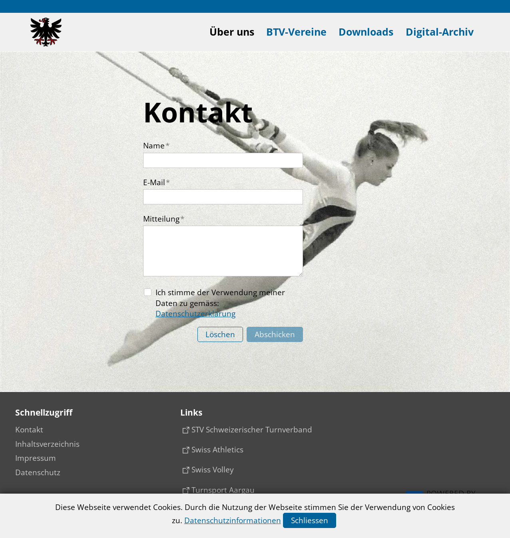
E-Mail (156, 182)
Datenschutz (37, 472)
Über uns (231, 31)
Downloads (366, 31)
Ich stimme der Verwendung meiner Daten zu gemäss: (220, 303)
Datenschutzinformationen (232, 520)
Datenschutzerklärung (195, 313)
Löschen (220, 334)
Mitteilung (163, 219)
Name (156, 145)
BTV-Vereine (296, 31)
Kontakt (29, 429)
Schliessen (309, 520)
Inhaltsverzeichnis (47, 444)
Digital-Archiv (440, 31)
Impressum (35, 458)
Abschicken (275, 334)
